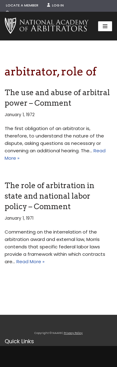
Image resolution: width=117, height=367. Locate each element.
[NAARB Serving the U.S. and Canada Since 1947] (47, 26)
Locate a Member (22, 5)
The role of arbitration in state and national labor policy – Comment (49, 196)
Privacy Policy (73, 333)
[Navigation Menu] (105, 26)
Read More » (30, 261)
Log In (55, 5)
